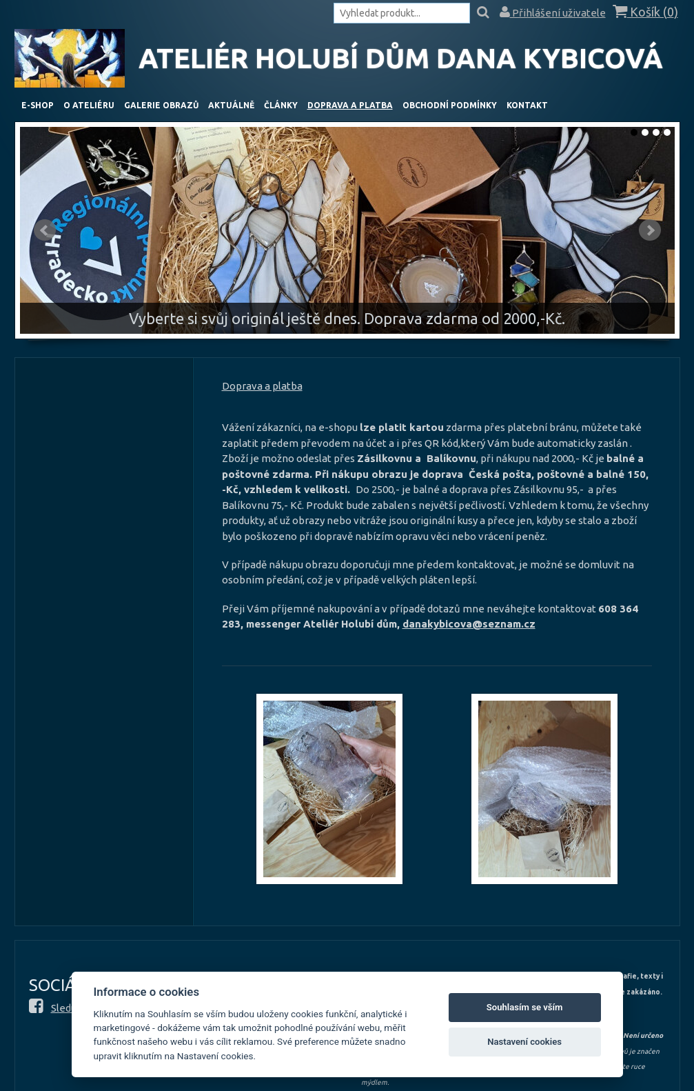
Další (650, 230)
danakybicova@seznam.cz (468, 624)
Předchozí (45, 230)
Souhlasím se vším (525, 1007)
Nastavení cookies (524, 1042)
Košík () (645, 12)
